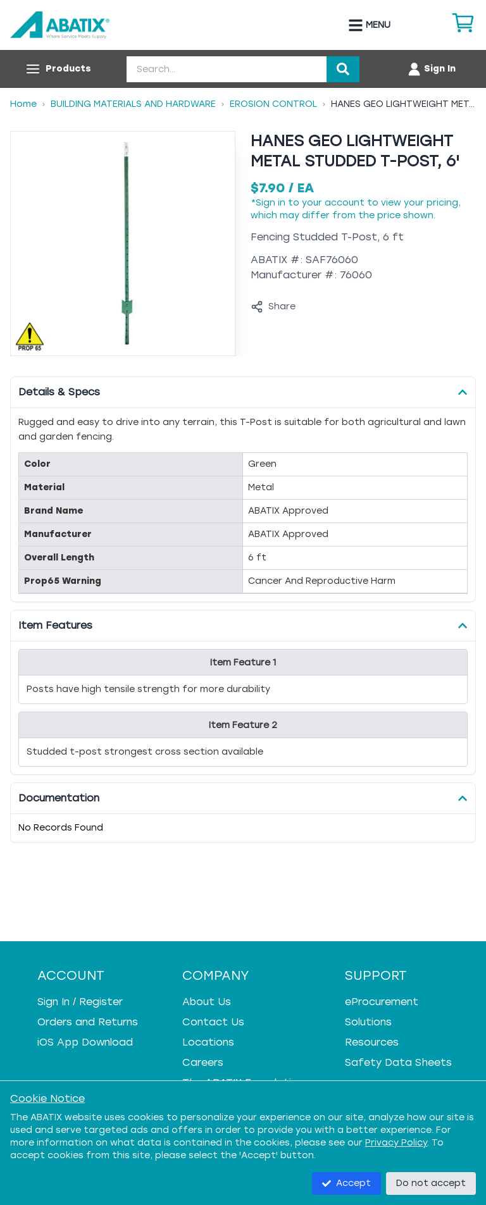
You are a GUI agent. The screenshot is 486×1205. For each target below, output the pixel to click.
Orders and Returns (87, 1022)
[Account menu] (431, 69)
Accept (346, 1183)
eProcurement (381, 1002)
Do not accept (431, 1183)
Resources (372, 1042)
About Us (206, 1002)
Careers (202, 1062)
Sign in (270, 202)
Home (23, 104)
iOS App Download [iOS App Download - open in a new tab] (85, 1042)
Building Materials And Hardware (133, 104)
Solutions (368, 1022)
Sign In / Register (80, 1002)
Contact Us (213, 1022)
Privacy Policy (396, 1142)
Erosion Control (273, 104)
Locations (208, 1042)
